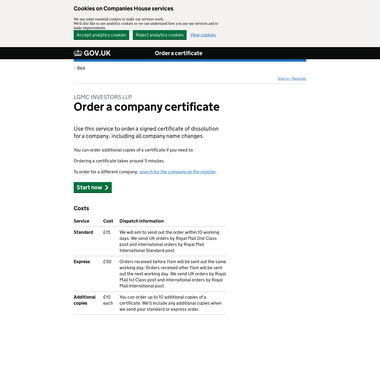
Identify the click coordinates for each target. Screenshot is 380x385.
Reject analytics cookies (160, 35)
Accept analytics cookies (101, 35)
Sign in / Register (292, 78)
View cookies (203, 35)
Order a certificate (178, 53)
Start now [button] (93, 187)
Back (81, 67)
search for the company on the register (177, 172)
